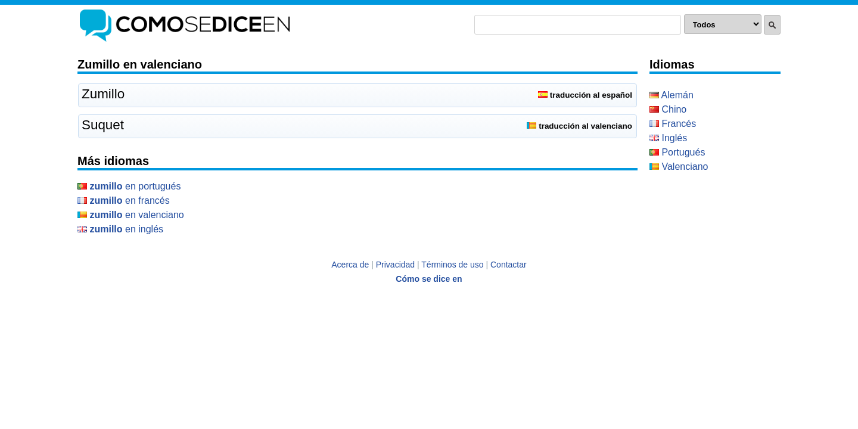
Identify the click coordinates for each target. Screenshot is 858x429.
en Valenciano (130, 215)
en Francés (123, 200)
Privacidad (395, 264)
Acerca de (350, 264)
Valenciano (678, 166)
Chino (667, 109)
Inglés (668, 138)
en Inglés (120, 229)
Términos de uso (452, 264)
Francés (672, 124)
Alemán (671, 95)
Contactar (508, 264)
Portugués (677, 152)
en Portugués (129, 186)
